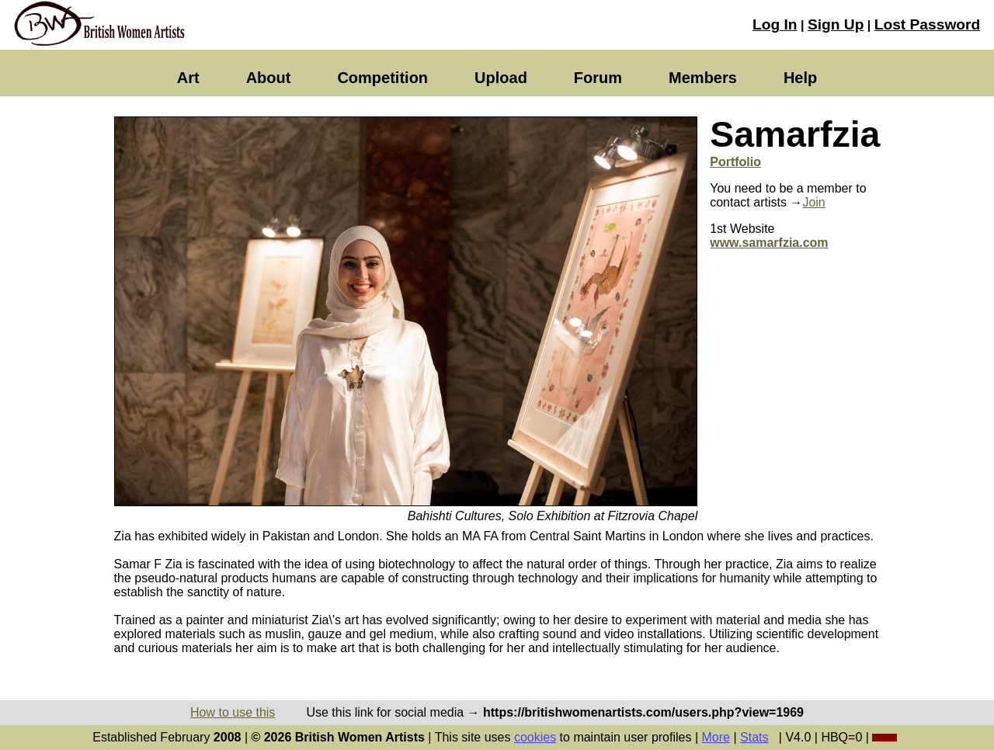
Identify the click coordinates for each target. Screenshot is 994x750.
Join (813, 202)
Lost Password (927, 24)
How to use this (232, 712)
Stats (754, 737)
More (716, 737)
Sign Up (836, 24)
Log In (775, 24)
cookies (535, 737)
